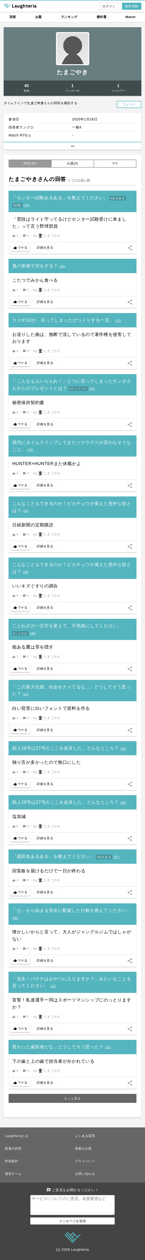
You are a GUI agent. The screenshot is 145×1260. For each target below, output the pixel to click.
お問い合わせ (85, 1174)
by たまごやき (46, 235)
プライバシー (85, 1161)
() (26, 205)
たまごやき (72, 72)
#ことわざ (20, 633)
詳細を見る (45, 247)
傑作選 (102, 17)
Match (130, 17)
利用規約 (11, 1161)
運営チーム (13, 1174)
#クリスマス (78, 388)
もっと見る (72, 1098)
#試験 (17, 205)
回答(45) (29, 163)
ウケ (115, 163)
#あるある (118, 198)
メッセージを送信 (72, 1225)
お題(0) (72, 163)
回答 (13, 17)
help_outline (31, 127)
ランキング (69, 17)
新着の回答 (13, 1148)
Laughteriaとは (16, 1136)
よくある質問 (85, 1136)
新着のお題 (83, 1148)
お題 (38, 17)
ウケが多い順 (81, 180)
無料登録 (131, 6)
